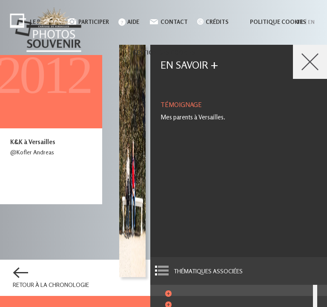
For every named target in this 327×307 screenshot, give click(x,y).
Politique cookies (278, 21)
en (311, 22)
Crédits (217, 21)
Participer (93, 21)
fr (300, 22)
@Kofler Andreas (32, 152)
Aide (133, 21)
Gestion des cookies (163, 52)
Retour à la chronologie (51, 285)
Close (310, 62)
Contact (174, 21)
